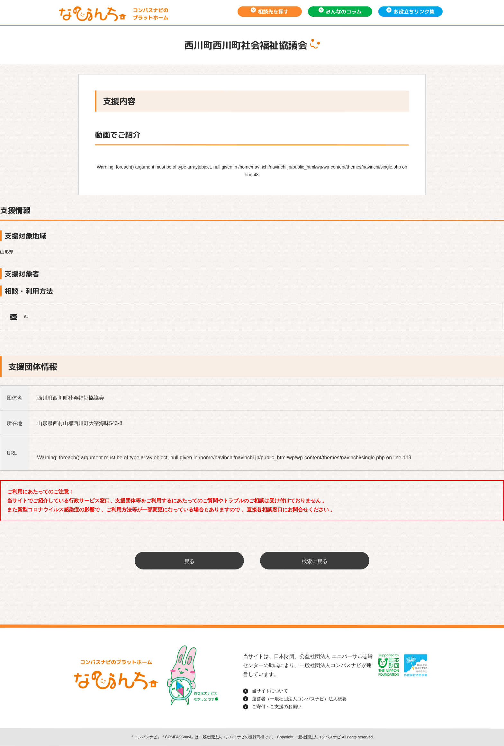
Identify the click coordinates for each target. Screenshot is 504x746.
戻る (189, 561)
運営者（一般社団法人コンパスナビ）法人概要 (299, 698)
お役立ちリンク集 (414, 11)
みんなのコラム (344, 11)
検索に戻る (315, 561)
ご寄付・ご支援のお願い (277, 706)
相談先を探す (273, 11)
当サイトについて (270, 690)
